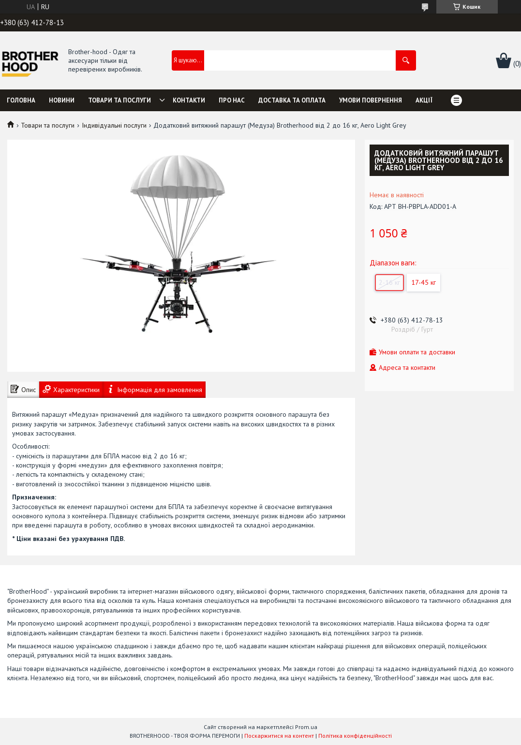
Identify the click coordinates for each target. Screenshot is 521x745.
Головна (21, 100)
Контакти (189, 100)
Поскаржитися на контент (279, 735)
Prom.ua (306, 726)
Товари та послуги (119, 100)
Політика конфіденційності (355, 735)
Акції (424, 100)
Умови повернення (370, 100)
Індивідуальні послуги (114, 125)
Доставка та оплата (292, 100)
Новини (61, 100)
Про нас (232, 100)
